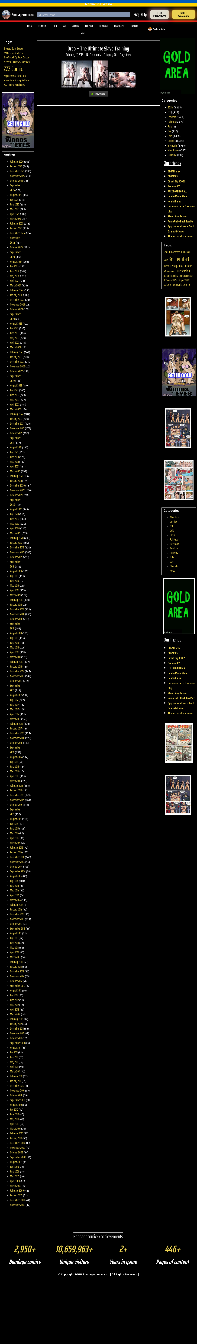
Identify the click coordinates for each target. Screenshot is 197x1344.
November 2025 (17, 175)
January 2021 (16, 480)
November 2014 (17, 861)
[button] (159, 14)
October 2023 (16, 309)
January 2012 (16, 1023)
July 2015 (14, 823)
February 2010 (16, 1133)
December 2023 (17, 299)
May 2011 (14, 1061)
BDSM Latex (174, 171)
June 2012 (14, 999)
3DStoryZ (174, 266)
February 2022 (16, 414)
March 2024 (15, 285)
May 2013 (14, 947)
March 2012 (15, 1014)
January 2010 (16, 1138)
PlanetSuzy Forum (177, 216)
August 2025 (16, 194)
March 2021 (15, 471)
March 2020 (15, 533)
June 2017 (14, 704)
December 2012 (17, 971)
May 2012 (14, 1004)
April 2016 (14, 776)
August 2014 (16, 876)
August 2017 (16, 695)
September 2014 (18, 871)
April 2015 (14, 837)
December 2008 (17, 1200)
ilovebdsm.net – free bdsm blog (181, 209)
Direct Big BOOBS (176, 181)
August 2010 (16, 1104)
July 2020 (14, 514)
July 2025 (14, 199)
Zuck (18, 76)
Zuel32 (20, 53)
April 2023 (14, 342)
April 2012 (14, 1009)
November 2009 (17, 1147)
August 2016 (16, 756)
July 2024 (14, 266)
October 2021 (16, 433)
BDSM (29, 26)
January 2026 (16, 166)
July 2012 (14, 995)
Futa (55, 26)
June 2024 (14, 271)
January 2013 (16, 966)
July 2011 (14, 1052)
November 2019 (17, 552)
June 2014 (14, 885)
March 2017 (15, 718)
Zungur (26, 57)
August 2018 (16, 633)
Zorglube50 (20, 84)
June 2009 (14, 1171)
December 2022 (17, 361)
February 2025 (16, 223)
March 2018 (15, 656)
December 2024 (17, 232)
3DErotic (188, 266)
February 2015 (16, 847)
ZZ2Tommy (9, 84)
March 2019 (15, 595)
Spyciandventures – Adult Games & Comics (181, 229)
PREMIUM (134, 26)
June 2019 (14, 580)
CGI (64, 26)
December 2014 (17, 857)
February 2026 (17, 161)
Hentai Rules (174, 201)
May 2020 (14, 523)
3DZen (175, 280)
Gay (169, 131)
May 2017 (14, 709)
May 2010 (14, 1119)
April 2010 (14, 1123)
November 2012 (17, 976)
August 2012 (16, 990)
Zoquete (8, 53)
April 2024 (15, 280)
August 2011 (15, 1047)
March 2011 (15, 1071)
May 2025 (14, 209)
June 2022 (14, 394)
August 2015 (16, 818)
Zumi (14, 48)
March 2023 (15, 347)
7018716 (187, 284)
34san (166, 266)
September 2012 (17, 985)
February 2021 (16, 475)
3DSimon (168, 280)
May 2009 (14, 1176)
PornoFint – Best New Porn (181, 221)
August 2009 (16, 1161)
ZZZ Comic (13, 69)
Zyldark (25, 80)
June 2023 (14, 333)
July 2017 (14, 699)
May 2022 (14, 399)
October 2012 (16, 980)
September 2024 (15, 254)
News (172, 570)
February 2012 (16, 1018)
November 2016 (17, 737)
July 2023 (14, 328)
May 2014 (14, 890)
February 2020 (17, 537)
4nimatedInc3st (185, 275)
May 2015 (14, 833)
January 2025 (16, 228)
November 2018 (17, 614)
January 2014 (16, 909)
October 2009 (16, 1152)
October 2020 (16, 494)
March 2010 (15, 1128)
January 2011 (15, 1080)
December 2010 (17, 1085)
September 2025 (15, 188)
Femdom (42, 26)
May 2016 (14, 771)
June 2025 (14, 204)
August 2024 (16, 261)
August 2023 (16, 323)
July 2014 (14, 880)
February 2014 (16, 904)
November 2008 (17, 1204)
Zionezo (7, 48)
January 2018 (16, 666)
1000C (187, 280)
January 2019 (16, 604)
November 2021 (17, 428)
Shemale (174, 566)
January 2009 (16, 1195)
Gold (82, 33)
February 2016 (16, 785)
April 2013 (14, 952)
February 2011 (16, 1076)
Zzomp (18, 80)
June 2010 (14, 1114)
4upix (181, 280)
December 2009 (17, 1142)
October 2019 (16, 556)
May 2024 (14, 275)
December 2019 (17, 547)
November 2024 (15, 240)
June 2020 (14, 518)
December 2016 (17, 733)
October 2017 (16, 680)
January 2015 (16, 852)
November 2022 (17, 366)
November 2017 (17, 676)
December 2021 (17, 423)
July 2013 (14, 938)
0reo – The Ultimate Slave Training (98, 48)
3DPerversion (182, 271)
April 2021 (14, 466)
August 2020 (16, 509)
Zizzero (7, 62)
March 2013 (15, 957)
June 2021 (14, 456)
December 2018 (17, 609)
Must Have (119, 26)
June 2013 (14, 942)
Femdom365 (174, 186)
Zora (14, 53)
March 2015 (15, 842)
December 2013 (17, 914)
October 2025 (16, 180)
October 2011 (16, 1038)
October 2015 (16, 804)
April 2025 (14, 213)
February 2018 (16, 661)
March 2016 (15, 780)
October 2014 (16, 866)
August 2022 (16, 385)
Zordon (20, 48)
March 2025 (15, 218)
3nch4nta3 (179, 259)
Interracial (103, 26)
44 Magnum (169, 271)
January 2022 (16, 418)
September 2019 (15, 564)
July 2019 (14, 575)
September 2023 (15, 316)
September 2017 (15, 688)
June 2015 (14, 828)
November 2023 (17, 304)
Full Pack (89, 26)
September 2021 (15, 440)
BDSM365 (173, 176)
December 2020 (17, 485)
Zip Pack (18, 57)
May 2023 (14, 337)
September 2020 (15, 502)
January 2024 (16, 294)
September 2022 (15, 378)
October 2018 (16, 618)
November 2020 (17, 490)
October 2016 (16, 742)
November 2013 (17, 918)
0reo (128, 54)
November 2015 (17, 799)
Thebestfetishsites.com (180, 236)
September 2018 (15, 626)
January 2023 (16, 356)
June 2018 (14, 642)
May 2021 (14, 461)
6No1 (166, 252)
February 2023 (16, 352)
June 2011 (14, 1057)
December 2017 (17, 671)
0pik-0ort (168, 284)
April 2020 (15, 528)
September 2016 (15, 750)
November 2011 (17, 1033)
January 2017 (16, 728)
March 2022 (15, 409)
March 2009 (15, 1185)
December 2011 (17, 1028)
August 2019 (16, 571)
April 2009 (15, 1180)
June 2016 (14, 766)
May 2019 (14, 585)
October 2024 (16, 247)
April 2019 (14, 590)
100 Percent (186, 252)
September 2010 (17, 1099)
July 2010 (14, 1109)
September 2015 (15, 812)
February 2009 (17, 1190)
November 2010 (17, 1090)
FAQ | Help (140, 14)
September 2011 (17, 1042)
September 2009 (18, 1157)
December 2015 (17, 795)
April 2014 (14, 895)
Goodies (75, 26)
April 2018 (14, 652)
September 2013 (17, 928)
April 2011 (14, 1066)
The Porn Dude (159, 29)
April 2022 (14, 404)
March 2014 (15, 899)
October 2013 (16, 923)
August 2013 (16, 933)
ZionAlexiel (9, 57)
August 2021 (16, 447)
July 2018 (14, 637)
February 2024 (17, 290)
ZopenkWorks (10, 76)
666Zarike (178, 284)
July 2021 (14, 452)
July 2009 (14, 1166)
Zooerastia (25, 62)
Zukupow (15, 62)
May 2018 (14, 647)
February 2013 (16, 961)
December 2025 (17, 171)
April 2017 (14, 714)
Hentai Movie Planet (178, 196)
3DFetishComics (171, 275)
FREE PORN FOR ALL (177, 191)
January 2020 (16, 542)
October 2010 (16, 1095)
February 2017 (16, 723)
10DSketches (174, 252)
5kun (166, 260)
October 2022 (16, 371)
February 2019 (16, 599)
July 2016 (14, 761)
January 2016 (16, 790)
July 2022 (14, 390)
